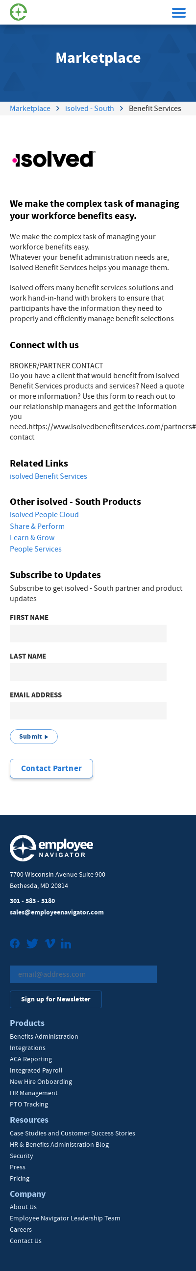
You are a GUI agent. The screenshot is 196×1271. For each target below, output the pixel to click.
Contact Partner (51, 768)
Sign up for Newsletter (56, 999)
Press (17, 1166)
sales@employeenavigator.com (57, 912)
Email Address (36, 695)
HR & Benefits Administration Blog (59, 1144)
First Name (29, 617)
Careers (21, 1229)
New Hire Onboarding (41, 1081)
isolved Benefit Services (48, 476)
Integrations (28, 1047)
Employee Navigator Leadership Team (65, 1218)
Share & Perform (37, 526)
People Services (36, 549)
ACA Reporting (31, 1058)
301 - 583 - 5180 (32, 901)
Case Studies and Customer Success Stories (72, 1133)
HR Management (34, 1092)
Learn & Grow (32, 537)
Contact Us (26, 1240)
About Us (23, 1206)
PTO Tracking (29, 1104)
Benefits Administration (44, 1036)
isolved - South (89, 108)
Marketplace (30, 108)
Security (21, 1155)
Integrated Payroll (36, 1070)
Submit (30, 736)
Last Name (28, 656)
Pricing (19, 1178)
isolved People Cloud (44, 514)
